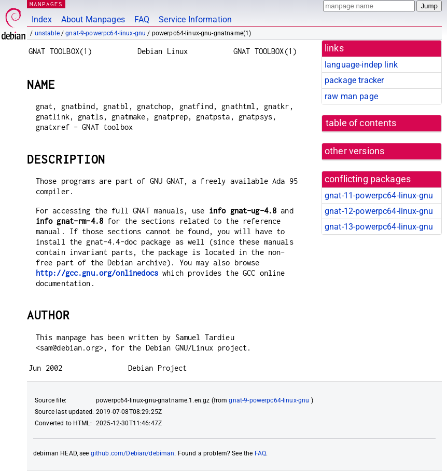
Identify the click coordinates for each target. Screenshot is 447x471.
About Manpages (93, 19)
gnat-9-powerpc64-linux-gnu (105, 33)
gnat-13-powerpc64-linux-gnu (379, 227)
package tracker (354, 80)
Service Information (195, 19)
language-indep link (361, 65)
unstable (47, 33)
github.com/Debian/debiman (133, 453)
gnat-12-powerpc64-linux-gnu (379, 211)
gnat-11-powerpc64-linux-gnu (379, 195)
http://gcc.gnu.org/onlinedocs (97, 272)
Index (42, 19)
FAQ (141, 19)
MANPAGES (46, 4)
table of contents (361, 123)
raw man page (351, 96)
